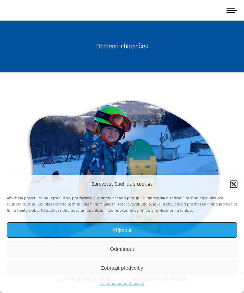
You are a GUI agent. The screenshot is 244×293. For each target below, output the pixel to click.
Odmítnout (122, 249)
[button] (233, 184)
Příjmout (122, 230)
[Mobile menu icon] (231, 10)
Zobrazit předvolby (122, 268)
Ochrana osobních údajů (122, 283)
